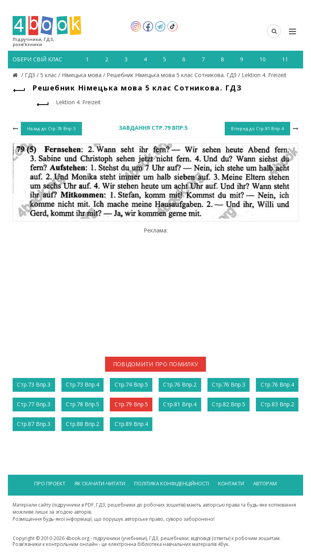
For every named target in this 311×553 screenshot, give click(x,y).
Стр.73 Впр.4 (82, 384)
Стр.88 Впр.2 (82, 424)
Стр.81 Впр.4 (179, 404)
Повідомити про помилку (155, 364)
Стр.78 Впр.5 (82, 404)
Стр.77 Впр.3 (33, 404)
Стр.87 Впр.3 (33, 424)
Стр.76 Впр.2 (179, 384)
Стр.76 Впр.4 (277, 384)
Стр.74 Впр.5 (131, 384)
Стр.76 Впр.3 (228, 384)
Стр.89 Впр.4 (131, 424)
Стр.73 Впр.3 (33, 384)
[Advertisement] (155, 289)
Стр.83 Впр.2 (277, 404)
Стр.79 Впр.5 (131, 404)
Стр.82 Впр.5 (228, 404)
